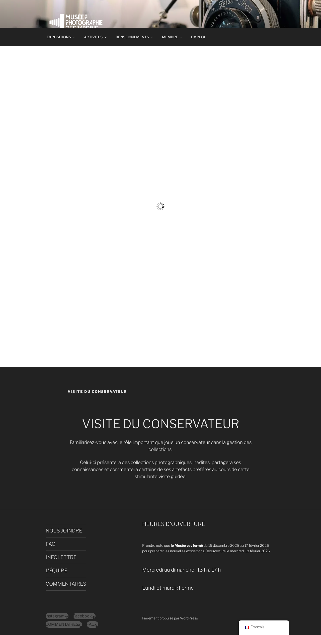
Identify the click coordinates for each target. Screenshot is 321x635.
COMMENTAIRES (66, 584)
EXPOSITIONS (61, 37)
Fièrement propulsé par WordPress (170, 618)
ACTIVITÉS (95, 37)
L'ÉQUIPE (56, 571)
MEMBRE (172, 37)
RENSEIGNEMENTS (135, 37)
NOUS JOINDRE (64, 531)
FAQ (50, 544)
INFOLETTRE (61, 557)
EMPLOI (198, 37)
